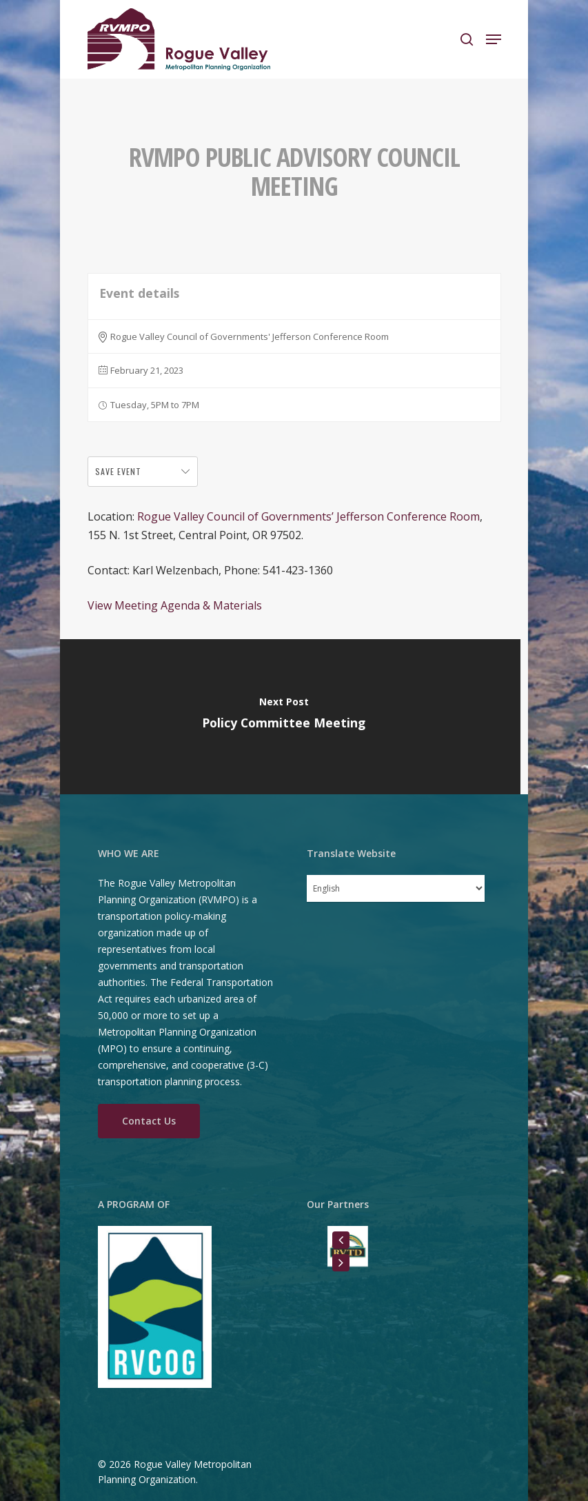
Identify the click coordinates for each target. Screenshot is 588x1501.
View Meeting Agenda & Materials (175, 605)
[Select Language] (396, 888)
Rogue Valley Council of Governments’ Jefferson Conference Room (308, 516)
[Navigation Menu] (493, 39)
